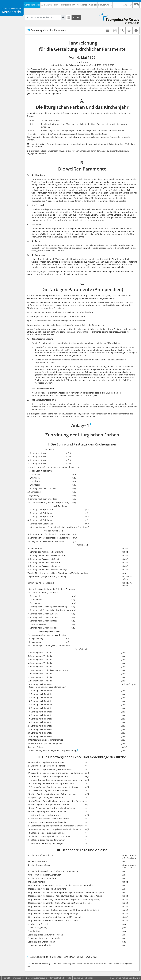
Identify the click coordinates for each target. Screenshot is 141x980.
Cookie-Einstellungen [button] (83, 978)
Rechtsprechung (67, 4)
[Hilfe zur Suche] (63, 17)
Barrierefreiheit (57, 978)
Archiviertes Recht (49, 4)
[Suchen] (76, 17)
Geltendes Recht (32, 4)
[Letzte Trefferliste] (68, 17)
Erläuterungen (105, 4)
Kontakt (6, 978)
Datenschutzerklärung (36, 978)
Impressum (18, 978)
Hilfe (69, 978)
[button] (136, 5)
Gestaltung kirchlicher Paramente (46, 30)
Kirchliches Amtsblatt (87, 4)
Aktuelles (127, 4)
